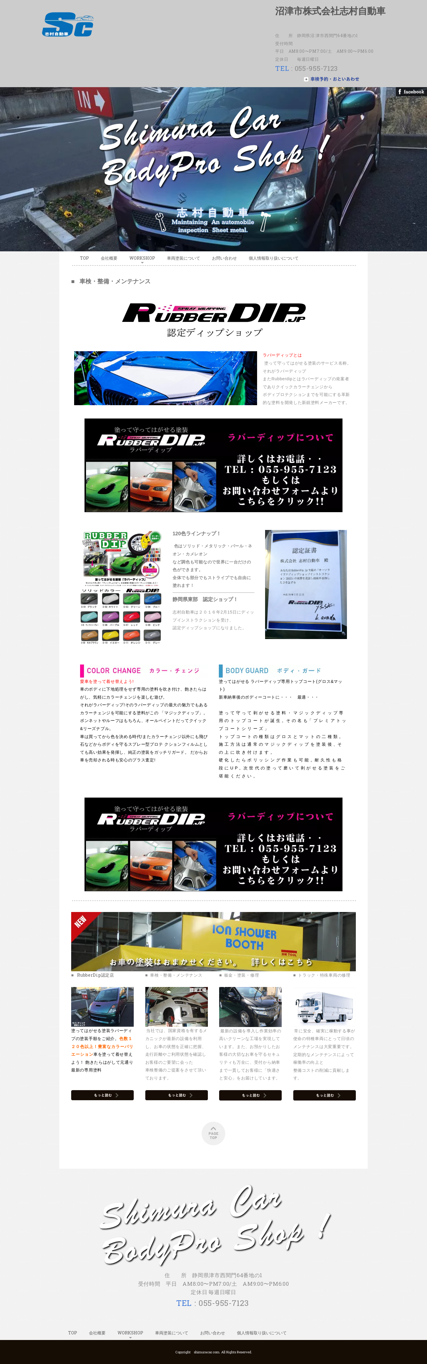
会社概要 (109, 258)
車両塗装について (183, 258)
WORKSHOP (142, 258)
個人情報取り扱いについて (274, 258)
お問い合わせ (224, 258)
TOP (84, 258)
